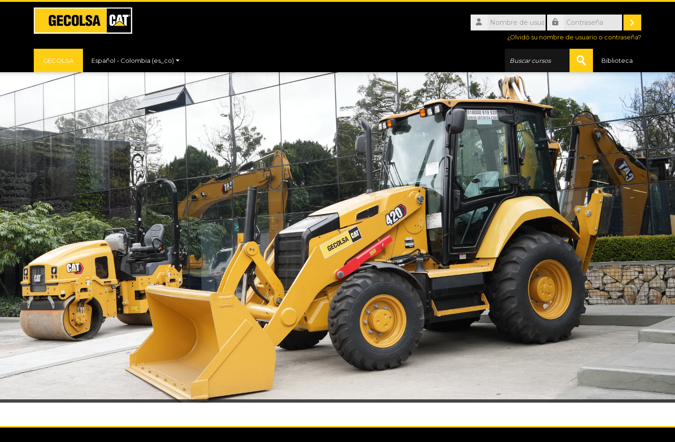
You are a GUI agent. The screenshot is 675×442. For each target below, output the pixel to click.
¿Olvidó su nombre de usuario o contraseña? (574, 37)
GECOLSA (58, 60)
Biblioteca (617, 60)
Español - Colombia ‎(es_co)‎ (135, 60)
